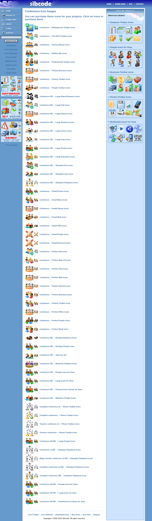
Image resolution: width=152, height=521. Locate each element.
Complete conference (49, 415)
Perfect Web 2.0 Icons (61, 260)
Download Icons (62, 515)
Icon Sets (11, 69)
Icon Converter (11, 49)
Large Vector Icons (64, 131)
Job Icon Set (61, 355)
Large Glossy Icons (64, 114)
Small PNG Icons (59, 226)
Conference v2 (46, 450)
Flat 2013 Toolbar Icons (62, 36)
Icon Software (47, 515)
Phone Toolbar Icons (72, 407)
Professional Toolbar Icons (63, 62)
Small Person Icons (60, 191)
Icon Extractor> (11, 53)
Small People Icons (60, 234)
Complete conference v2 (50, 407)
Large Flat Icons (62, 105)
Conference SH (46, 441)
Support (96, 515)
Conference (45, 27)
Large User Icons (63, 139)
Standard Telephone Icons (67, 183)
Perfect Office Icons (60, 312)
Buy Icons (76, 515)
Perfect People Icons (61, 320)
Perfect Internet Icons (61, 286)
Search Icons (11, 65)
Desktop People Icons (65, 346)
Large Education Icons (65, 157)
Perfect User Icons (60, 269)
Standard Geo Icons (64, 165)
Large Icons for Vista (65, 381)
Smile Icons (11, 73)
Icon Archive (11, 145)
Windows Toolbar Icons (66, 398)
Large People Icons (64, 148)
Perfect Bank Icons (60, 329)
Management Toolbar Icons (63, 27)
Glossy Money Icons (60, 45)
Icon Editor (11, 46)
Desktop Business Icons (66, 338)
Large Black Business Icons (68, 96)
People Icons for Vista (65, 372)
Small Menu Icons (59, 200)
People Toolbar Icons (61, 88)
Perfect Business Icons (62, 295)
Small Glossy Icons (60, 208)
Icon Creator (11, 57)
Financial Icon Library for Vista (69, 389)
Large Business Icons (65, 122)
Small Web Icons (59, 217)
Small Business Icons (61, 243)
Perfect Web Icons (60, 277)
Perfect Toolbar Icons (61, 303)
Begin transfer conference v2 (52, 458)
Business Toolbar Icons (121, 72)
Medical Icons (11, 61)
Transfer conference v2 (49, 424)
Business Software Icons (66, 364)
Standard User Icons (64, 174)
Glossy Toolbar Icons (61, 79)
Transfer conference (48, 433)
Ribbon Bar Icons (59, 53)
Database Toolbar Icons (121, 22)
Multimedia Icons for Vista (122, 122)
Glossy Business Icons (62, 71)
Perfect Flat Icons (59, 252)
